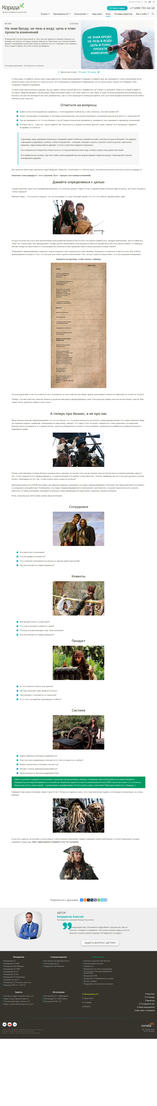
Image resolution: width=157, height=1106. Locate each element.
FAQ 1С (87, 1006)
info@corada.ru (135, 2)
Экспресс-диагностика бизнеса (97, 961)
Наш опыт (97, 14)
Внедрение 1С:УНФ (12, 969)
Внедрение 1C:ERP (11, 963)
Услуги (45, 14)
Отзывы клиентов (123, 14)
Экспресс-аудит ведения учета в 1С (19, 996)
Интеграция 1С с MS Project (55, 999)
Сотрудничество (148, 1004)
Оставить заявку (117, 8)
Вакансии (151, 1000)
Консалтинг (81, 14)
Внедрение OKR (90, 976)
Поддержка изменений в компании (98, 984)
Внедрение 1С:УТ (11, 972)
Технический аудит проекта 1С (17, 1001)
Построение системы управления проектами (98, 972)
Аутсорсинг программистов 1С (57, 961)
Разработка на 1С (11, 980)
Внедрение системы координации (98, 969)
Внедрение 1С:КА (11, 974)
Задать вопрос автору (100, 942)
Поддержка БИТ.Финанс (54, 966)
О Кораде (150, 997)
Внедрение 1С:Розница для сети (17, 982)
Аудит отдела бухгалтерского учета (19, 1004)
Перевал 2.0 (89, 966)
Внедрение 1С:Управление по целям (98, 978)
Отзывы (87, 1002)
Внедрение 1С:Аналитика (14, 977)
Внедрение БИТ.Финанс (14, 966)
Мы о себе (142, 14)
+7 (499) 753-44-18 (142, 8)
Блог (108, 14)
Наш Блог (151, 994)
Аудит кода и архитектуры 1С (16, 999)
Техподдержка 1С (51, 963)
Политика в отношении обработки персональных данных (22, 1029)
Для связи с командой (145, 1010)
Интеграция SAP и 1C (53, 1001)
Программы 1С (62, 14)
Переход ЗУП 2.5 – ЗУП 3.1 (15, 985)
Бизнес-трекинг (90, 981)
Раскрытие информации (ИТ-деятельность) (17, 1031)
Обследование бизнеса (93, 963)
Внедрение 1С (10, 961)
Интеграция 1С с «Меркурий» (56, 996)
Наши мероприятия (146, 1007)
